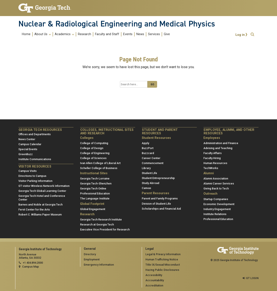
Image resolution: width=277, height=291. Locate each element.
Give (167, 34)
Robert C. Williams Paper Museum (40, 214)
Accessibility (153, 275)
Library (146, 168)
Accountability (154, 280)
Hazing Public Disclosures (162, 269)
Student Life (149, 173)
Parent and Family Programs (160, 198)
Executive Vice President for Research (105, 229)
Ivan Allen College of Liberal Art (100, 163)
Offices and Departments (34, 134)
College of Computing (94, 143)
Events (127, 34)
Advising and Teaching (217, 148)
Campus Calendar (29, 144)
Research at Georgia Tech (97, 224)
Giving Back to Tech (216, 188)
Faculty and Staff (107, 34)
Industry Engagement (217, 209)
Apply (145, 143)
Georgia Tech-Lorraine (95, 178)
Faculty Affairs (212, 153)
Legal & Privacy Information (162, 254)
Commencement (152, 163)
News (140, 34)
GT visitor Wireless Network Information (43, 185)
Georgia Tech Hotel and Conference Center (41, 197)
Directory (90, 254)
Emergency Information (99, 264)
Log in (240, 35)
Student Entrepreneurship (158, 178)
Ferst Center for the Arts (34, 209)
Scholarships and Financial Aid (161, 208)
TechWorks (210, 168)
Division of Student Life (156, 203)
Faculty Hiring (212, 158)
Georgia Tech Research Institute (101, 219)
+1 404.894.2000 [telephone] (33, 262)
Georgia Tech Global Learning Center (42, 190)
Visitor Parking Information (35, 180)
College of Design (91, 148)
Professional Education (95, 193)
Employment (92, 259)
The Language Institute (95, 198)
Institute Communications (34, 159)
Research (84, 34)
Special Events (27, 149)
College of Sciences (93, 158)
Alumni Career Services (218, 183)
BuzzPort (147, 148)
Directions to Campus (32, 176)
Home (26, 34)
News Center (26, 139)
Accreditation (154, 285)
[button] (252, 34)
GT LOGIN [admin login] (252, 278)
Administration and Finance (220, 143)
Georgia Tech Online (93, 188)
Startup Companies (215, 199)
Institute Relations (214, 214)
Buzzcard (148, 153)
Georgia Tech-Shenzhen (95, 183)
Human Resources (215, 163)
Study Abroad (150, 183)
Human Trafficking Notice (161, 259)
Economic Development (218, 204)
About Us (42, 34)
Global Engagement (92, 209)
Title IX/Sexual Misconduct (162, 264)
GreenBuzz (25, 154)
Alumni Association (215, 178)
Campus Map (30, 266)
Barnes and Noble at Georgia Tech (40, 204)
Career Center (151, 158)
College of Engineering (95, 153)
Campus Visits (27, 171)
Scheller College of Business (98, 168)
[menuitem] (96, 34)
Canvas (146, 188)
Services (154, 34)
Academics (64, 34)
